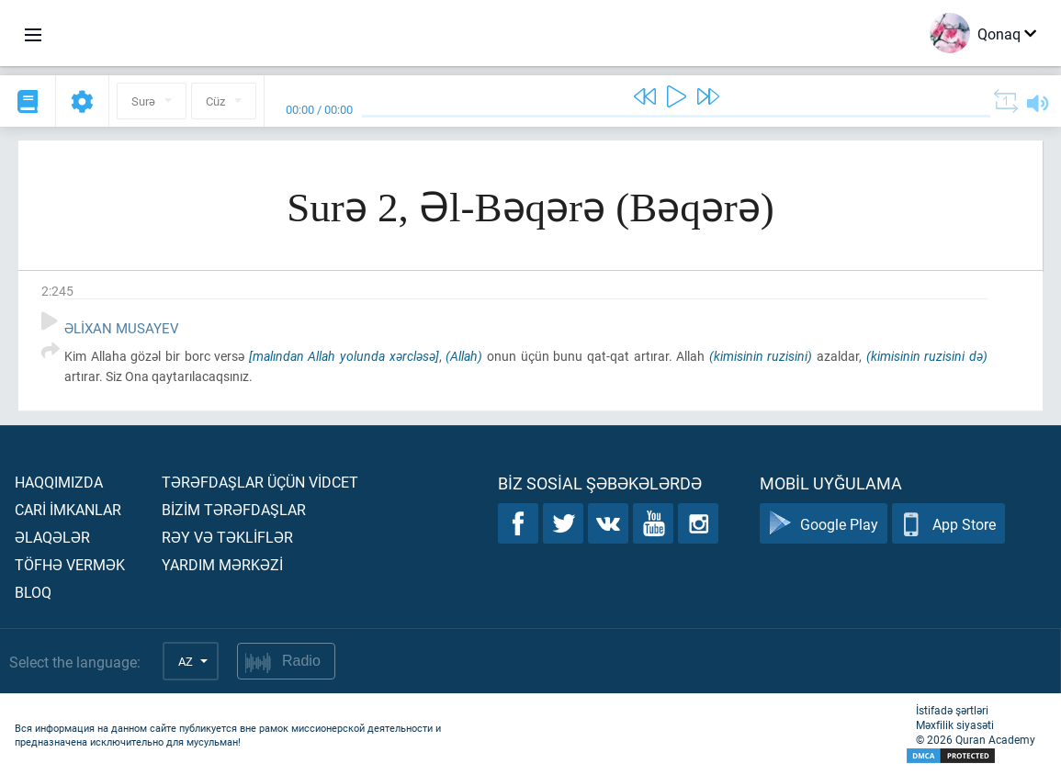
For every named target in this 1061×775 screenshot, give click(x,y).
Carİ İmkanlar (68, 509)
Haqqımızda (59, 481)
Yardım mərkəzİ (222, 564)
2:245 (57, 290)
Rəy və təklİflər (227, 536)
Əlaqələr (52, 536)
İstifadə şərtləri (952, 709)
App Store (948, 524)
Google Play (823, 524)
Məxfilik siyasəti (955, 724)
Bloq (33, 591)
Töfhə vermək (70, 564)
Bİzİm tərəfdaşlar (234, 509)
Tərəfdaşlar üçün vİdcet (260, 481)
